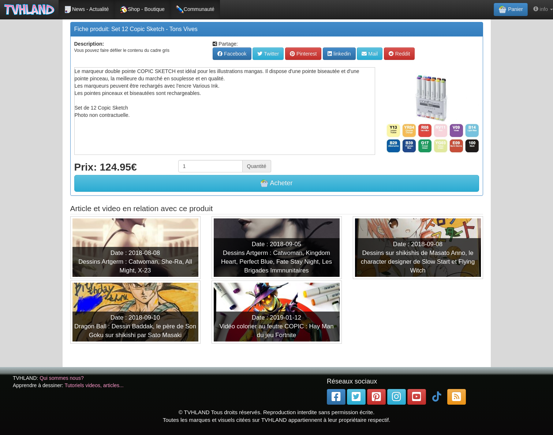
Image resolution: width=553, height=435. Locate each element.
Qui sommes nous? (62, 378)
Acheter (276, 183)
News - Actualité (86, 9)
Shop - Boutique (142, 9)
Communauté (195, 9)
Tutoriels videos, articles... (93, 385)
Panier (510, 9)
